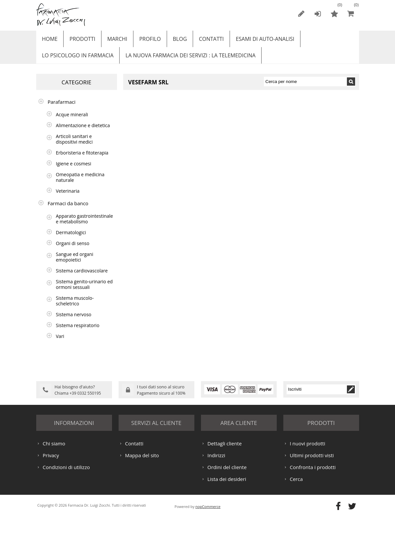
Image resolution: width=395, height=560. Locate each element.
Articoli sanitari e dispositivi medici (74, 146)
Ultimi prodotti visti (312, 498)
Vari (60, 343)
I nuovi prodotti (307, 486)
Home (49, 40)
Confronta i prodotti (313, 510)
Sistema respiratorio (77, 332)
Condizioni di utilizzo (66, 510)
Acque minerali (72, 121)
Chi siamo (54, 486)
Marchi (113, 40)
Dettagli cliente (225, 486)
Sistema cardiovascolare (82, 277)
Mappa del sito (142, 498)
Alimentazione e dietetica (83, 132)
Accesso (317, 13)
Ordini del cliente (227, 510)
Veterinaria (68, 197)
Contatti (201, 40)
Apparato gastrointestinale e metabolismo (84, 225)
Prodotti (80, 40)
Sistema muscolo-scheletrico (75, 307)
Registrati (301, 13)
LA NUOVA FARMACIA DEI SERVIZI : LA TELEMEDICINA (188, 60)
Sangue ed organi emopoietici (74, 263)
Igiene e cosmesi (73, 170)
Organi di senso (73, 250)
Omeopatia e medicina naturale (80, 184)
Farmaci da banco (68, 210)
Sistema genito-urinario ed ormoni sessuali (84, 291)
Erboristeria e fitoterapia (82, 159)
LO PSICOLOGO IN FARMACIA (77, 60)
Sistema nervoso (74, 321)
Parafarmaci (62, 108)
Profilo (144, 40)
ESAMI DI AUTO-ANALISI (253, 40)
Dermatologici (71, 239)
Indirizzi (216, 498)
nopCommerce (207, 549)
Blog (172, 40)
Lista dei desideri (227, 521)
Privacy (51, 498)
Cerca (296, 521)
